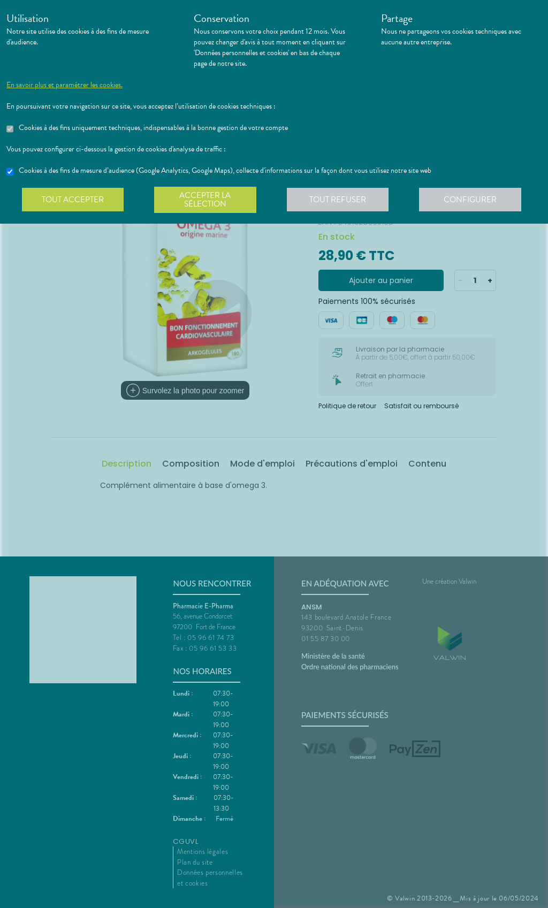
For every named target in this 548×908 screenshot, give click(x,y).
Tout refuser (341, 200)
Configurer (475, 200)
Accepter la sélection (207, 200)
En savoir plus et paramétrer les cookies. (64, 85)
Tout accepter (73, 200)
